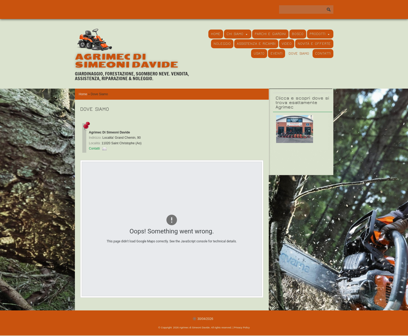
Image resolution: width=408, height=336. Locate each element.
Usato (259, 53)
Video (287, 44)
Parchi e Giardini (270, 34)
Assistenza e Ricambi (256, 44)
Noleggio (222, 44)
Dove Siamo (299, 53)
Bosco (298, 34)
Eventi (276, 53)
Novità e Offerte (314, 44)
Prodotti (319, 34)
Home (215, 34)
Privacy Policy (242, 327)
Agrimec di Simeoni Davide (126, 61)
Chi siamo (237, 34)
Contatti (323, 53)
